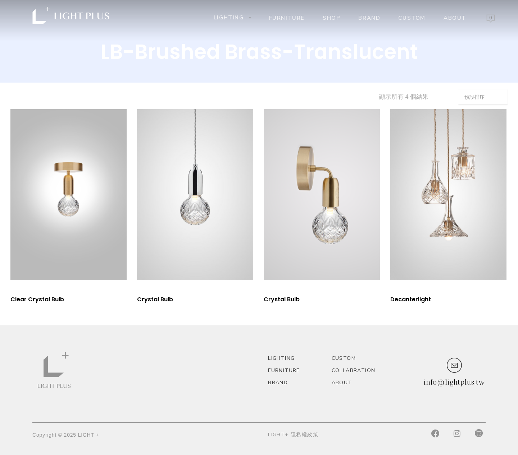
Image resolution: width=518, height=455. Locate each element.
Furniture (287, 17)
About (455, 17)
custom (412, 17)
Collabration (354, 370)
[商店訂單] (483, 97)
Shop (331, 17)
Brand (369, 17)
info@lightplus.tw (454, 382)
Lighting (232, 17)
